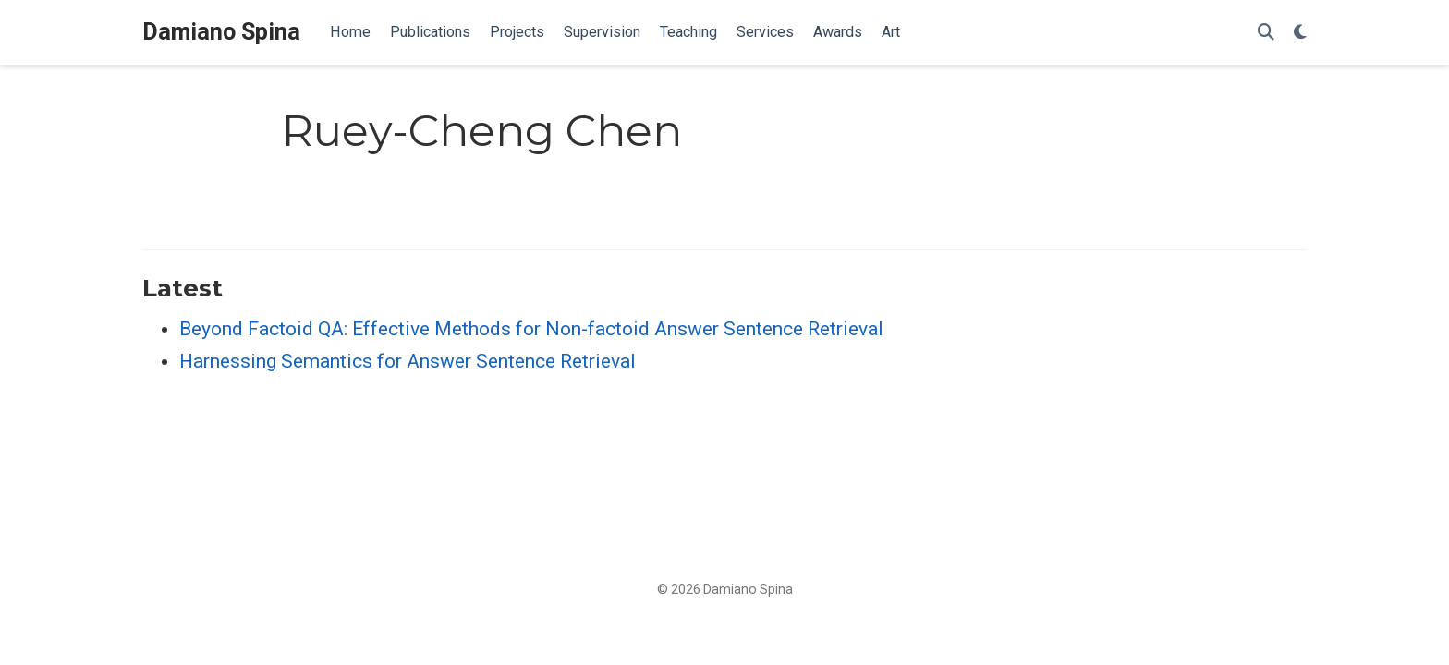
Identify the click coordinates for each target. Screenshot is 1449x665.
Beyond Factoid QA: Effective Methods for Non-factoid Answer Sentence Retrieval (531, 329)
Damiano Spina (221, 31)
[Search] (1266, 32)
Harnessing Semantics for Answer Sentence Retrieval (407, 361)
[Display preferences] (1300, 32)
